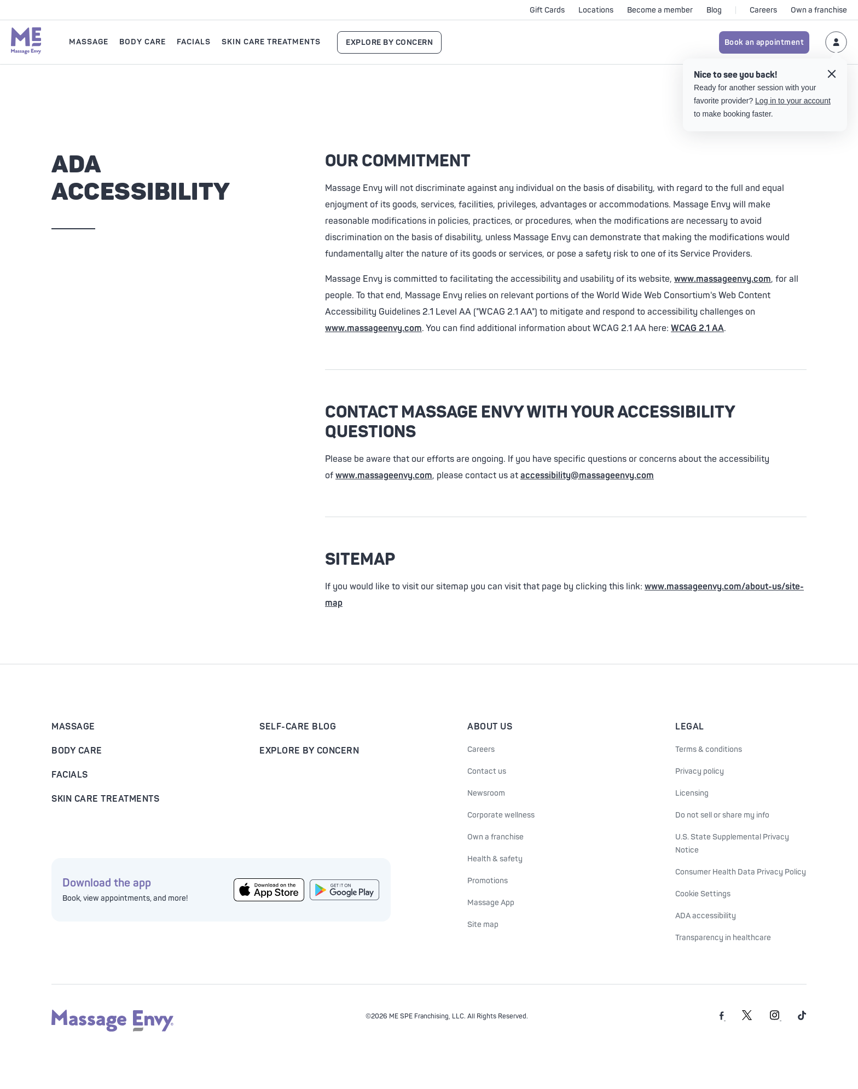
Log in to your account (793, 100)
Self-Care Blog (297, 726)
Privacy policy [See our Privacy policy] (699, 771)
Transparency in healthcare (723, 937)
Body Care (76, 750)
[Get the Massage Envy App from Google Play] (345, 889)
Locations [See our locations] (595, 10)
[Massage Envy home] (26, 42)
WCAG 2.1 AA (697, 328)
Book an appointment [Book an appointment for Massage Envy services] (764, 42)
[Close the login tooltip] (831, 75)
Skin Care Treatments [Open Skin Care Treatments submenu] (271, 42)
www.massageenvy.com (722, 279)
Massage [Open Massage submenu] (88, 42)
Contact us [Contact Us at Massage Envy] (486, 771)
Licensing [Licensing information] (692, 793)
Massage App (490, 902)
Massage (73, 726)
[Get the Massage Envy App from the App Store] (269, 890)
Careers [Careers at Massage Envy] (763, 10)
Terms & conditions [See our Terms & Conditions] (708, 749)
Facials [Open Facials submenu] (194, 42)
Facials (69, 774)
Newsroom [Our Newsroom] (486, 793)
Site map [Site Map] (482, 924)
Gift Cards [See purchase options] (547, 10)
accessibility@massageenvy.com (587, 475)
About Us (489, 726)
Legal (689, 726)
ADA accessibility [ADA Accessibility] (705, 915)
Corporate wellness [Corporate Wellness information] (501, 815)
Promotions (487, 880)
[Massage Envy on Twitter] (747, 1018)
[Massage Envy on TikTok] (802, 1018)
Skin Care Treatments (105, 798)
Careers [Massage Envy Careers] (481, 749)
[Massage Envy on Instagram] (775, 1018)
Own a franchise (819, 10)
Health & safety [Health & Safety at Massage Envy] (495, 859)
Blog (714, 10)
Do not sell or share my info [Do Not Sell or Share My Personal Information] (722, 815)
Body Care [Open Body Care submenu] (142, 42)
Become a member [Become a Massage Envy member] (660, 10)
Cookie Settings (703, 894)
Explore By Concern (389, 42)
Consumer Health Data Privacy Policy (740, 872)
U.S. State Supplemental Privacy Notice (732, 843)
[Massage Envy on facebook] (723, 1018)
